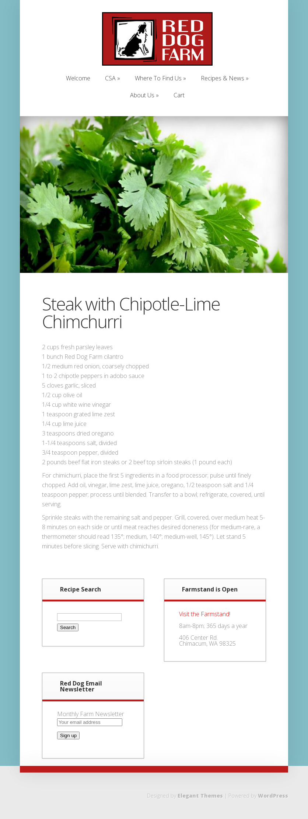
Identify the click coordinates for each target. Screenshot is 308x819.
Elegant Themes (200, 795)
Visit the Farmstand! (204, 614)
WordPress (273, 795)
